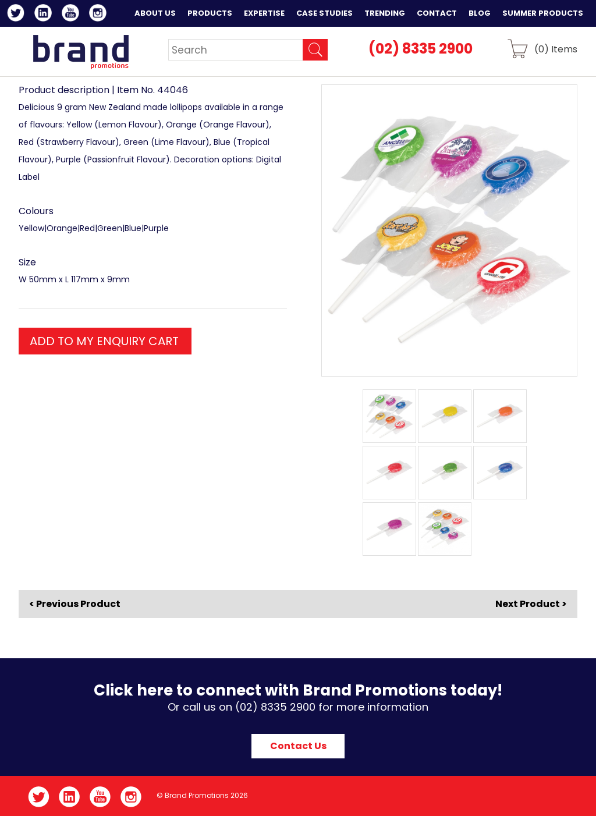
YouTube (72, 14)
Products (209, 13)
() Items (555, 48)
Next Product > (531, 604)
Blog (480, 13)
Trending (384, 13)
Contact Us (298, 746)
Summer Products (542, 13)
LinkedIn (45, 14)
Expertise (264, 13)
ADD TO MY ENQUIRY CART (104, 341)
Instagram (100, 14)
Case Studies (324, 13)
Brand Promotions (81, 52)
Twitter (18, 14)
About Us (155, 13)
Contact (437, 13)
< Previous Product (74, 604)
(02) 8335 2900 (420, 48)
